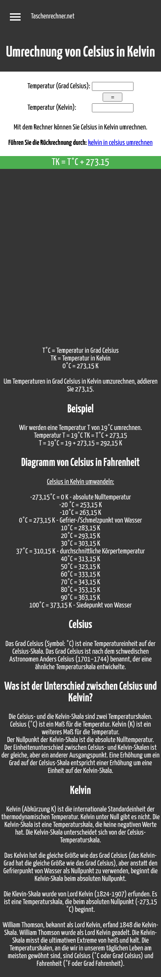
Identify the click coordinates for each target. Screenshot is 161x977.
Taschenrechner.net (52, 16)
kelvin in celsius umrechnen (120, 143)
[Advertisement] (80, 253)
